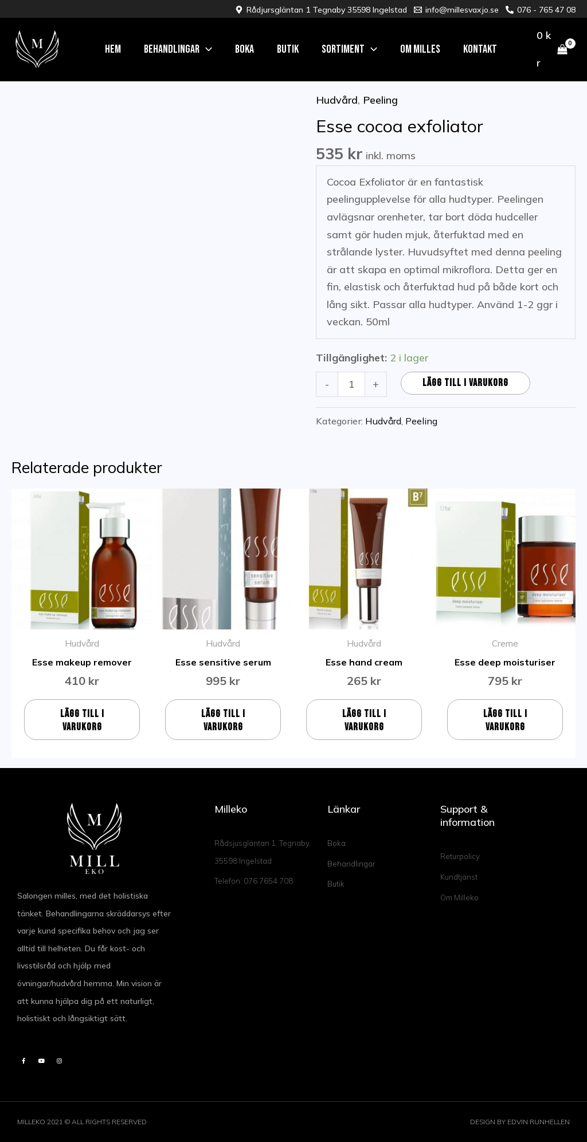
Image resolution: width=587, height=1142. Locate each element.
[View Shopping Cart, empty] (552, 50)
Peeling (380, 100)
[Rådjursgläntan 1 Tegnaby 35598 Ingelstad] (321, 10)
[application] (205, 49)
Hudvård (337, 100)
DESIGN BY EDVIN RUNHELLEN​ (520, 1121)
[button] (178, 49)
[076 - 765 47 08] (541, 10)
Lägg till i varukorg (465, 383)
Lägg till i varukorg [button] (82, 720)
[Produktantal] (351, 384)
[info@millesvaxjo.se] (456, 10)
